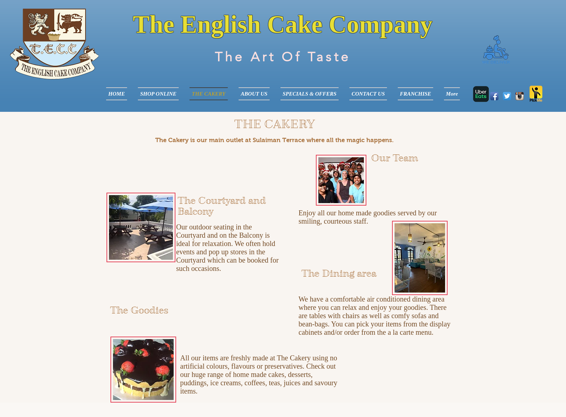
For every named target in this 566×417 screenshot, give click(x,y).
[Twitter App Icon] (507, 96)
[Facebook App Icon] (494, 96)
